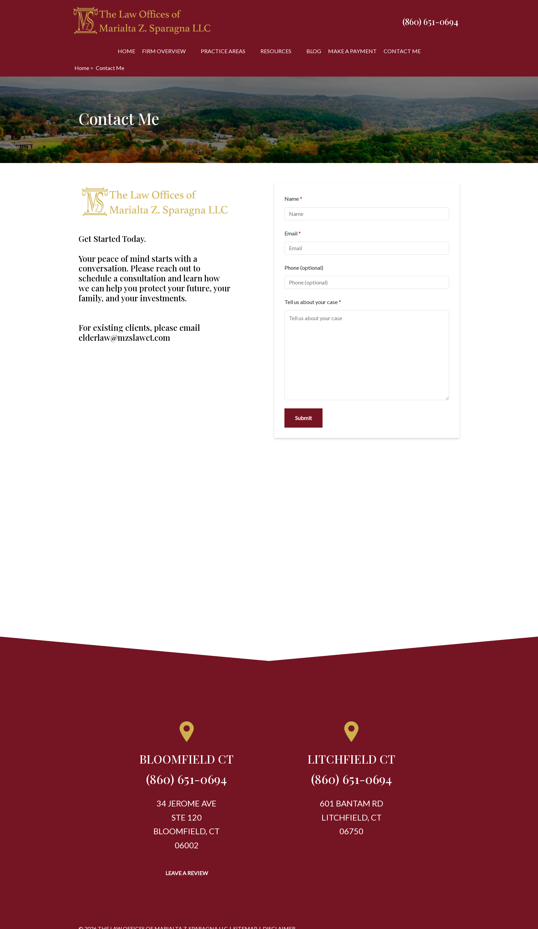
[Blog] (313, 51)
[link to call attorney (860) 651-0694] (430, 21)
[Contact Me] (402, 51)
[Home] (126, 51)
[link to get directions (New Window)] (186, 761)
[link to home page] (142, 20)
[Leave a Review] (187, 873)
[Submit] (303, 418)
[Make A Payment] (352, 51)
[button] (190, 51)
